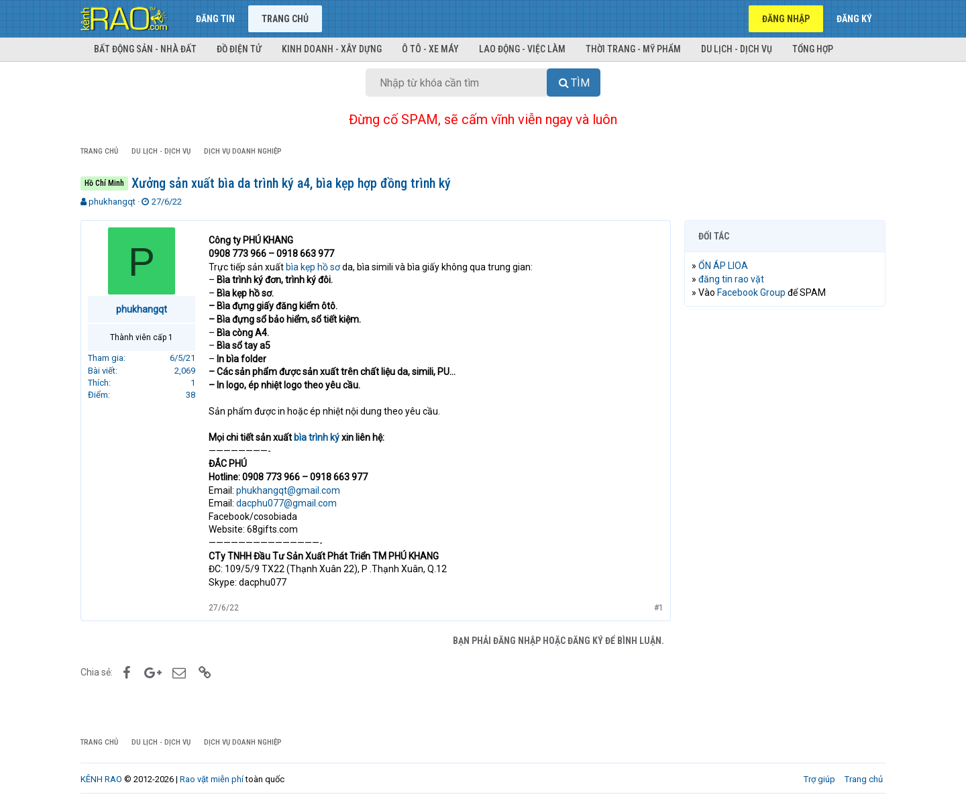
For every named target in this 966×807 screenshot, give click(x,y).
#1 (658, 607)
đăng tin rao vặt (731, 279)
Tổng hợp (812, 49)
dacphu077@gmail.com (286, 503)
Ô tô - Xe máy (430, 49)
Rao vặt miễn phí (212, 779)
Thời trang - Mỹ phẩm (633, 49)
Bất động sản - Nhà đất (145, 49)
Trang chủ (285, 18)
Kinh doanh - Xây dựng (332, 49)
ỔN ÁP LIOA (723, 265)
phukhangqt (112, 202)
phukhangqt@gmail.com (288, 490)
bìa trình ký (316, 437)
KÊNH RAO (101, 779)
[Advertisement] (784, 521)
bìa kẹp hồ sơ (313, 267)
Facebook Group (751, 292)
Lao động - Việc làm (522, 49)
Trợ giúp (819, 779)
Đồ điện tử (239, 49)
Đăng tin (215, 18)
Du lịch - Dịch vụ (736, 49)
